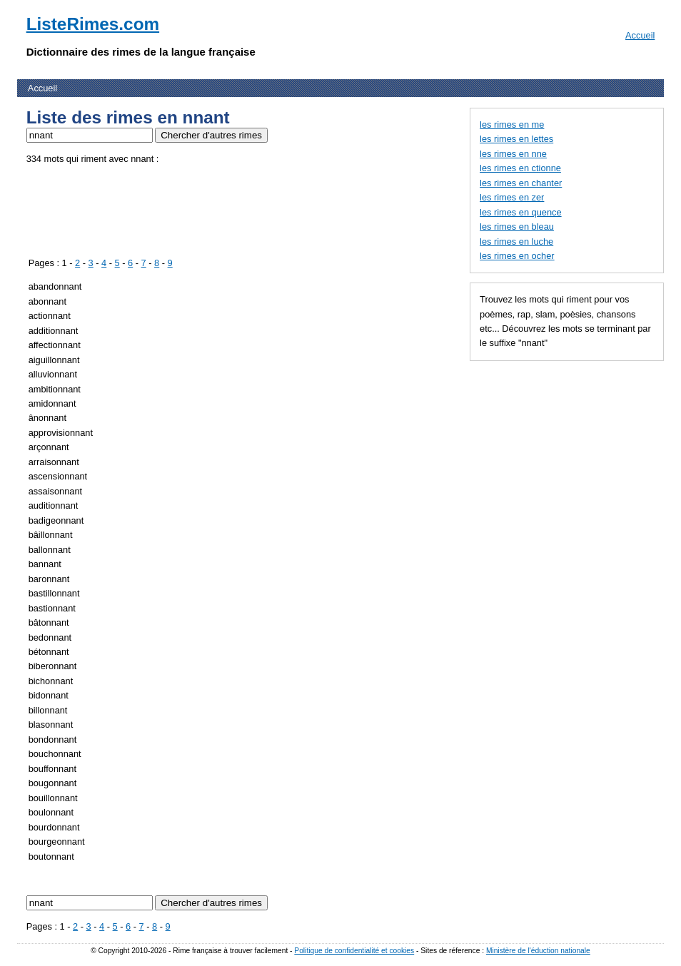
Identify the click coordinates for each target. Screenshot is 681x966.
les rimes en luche (516, 241)
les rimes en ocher (517, 255)
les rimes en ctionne (520, 168)
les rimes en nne (513, 153)
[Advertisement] (286, 208)
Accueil (640, 35)
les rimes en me (512, 124)
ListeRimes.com (92, 24)
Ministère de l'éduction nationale (538, 951)
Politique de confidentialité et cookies (354, 951)
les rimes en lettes (516, 138)
